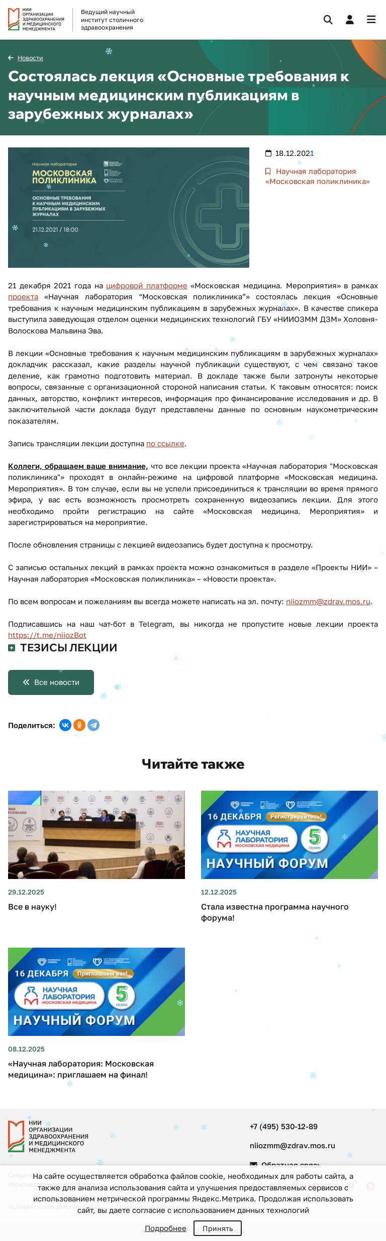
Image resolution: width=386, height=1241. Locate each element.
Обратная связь (285, 1164)
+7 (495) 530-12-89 (284, 1126)
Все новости (56, 681)
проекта (23, 296)
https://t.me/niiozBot (47, 634)
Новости (30, 58)
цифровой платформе (146, 285)
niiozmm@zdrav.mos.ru (328, 601)
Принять (218, 1228)
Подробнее (165, 1227)
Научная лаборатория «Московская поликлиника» (317, 176)
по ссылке (165, 443)
